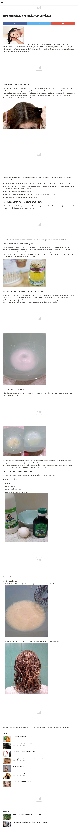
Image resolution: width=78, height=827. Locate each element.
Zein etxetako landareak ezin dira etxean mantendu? (27, 814)
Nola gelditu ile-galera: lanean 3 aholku (24, 751)
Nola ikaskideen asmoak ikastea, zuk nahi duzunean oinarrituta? (30, 822)
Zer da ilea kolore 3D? (19, 766)
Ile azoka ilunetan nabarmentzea (22, 781)
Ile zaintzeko (19, 12)
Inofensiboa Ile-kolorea (19, 736)
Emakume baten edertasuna (9, 12)
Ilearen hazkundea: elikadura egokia (23, 744)
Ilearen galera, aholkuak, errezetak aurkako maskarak (28, 759)
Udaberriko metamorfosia (20, 774)
